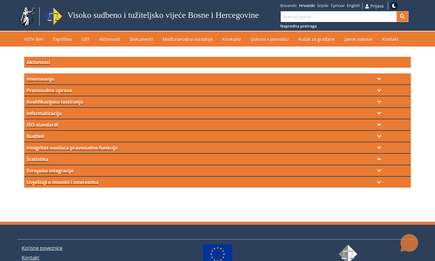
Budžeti (35, 136)
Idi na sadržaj (273, 16)
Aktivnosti (38, 62)
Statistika (37, 159)
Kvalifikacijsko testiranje (55, 102)
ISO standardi (42, 125)
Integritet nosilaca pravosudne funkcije (72, 148)
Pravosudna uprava (49, 90)
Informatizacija (44, 113)
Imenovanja (40, 79)
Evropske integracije (50, 171)
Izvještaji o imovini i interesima (62, 182)
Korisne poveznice (42, 248)
